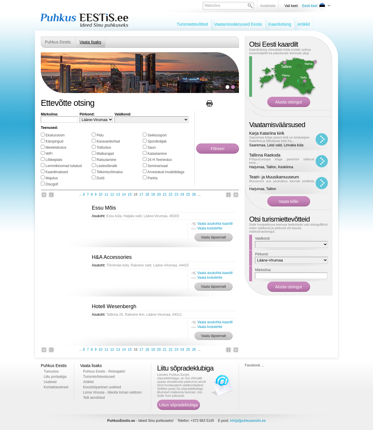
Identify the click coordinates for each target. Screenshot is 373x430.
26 (194, 194)
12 (112, 194)
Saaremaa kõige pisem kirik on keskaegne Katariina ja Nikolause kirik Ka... (279, 139)
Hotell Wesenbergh (114, 306)
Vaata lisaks (90, 42)
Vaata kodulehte (209, 228)
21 (164, 194)
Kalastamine (157, 154)
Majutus (51, 178)
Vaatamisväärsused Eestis (238, 24)
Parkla (152, 178)
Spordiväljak (156, 141)
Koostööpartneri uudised (102, 387)
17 (141, 194)
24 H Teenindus (159, 160)
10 (100, 194)
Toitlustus (103, 147)
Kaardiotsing (279, 24)
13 (118, 194)
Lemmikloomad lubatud (63, 166)
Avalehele (268, 6)
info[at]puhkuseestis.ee (248, 421)
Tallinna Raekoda (264, 155)
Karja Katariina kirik (266, 133)
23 (176, 194)
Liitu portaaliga (55, 377)
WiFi (48, 154)
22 (171, 194)
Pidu (99, 135)
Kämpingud (54, 141)
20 (159, 194)
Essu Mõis (104, 208)
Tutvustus (51, 371)
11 (106, 194)
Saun (151, 147)
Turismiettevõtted (192, 24)
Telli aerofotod (94, 398)
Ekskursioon (54, 135)
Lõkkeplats (53, 160)
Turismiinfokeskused (99, 377)
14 (124, 194)
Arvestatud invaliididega (165, 172)
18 (147, 194)
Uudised (50, 382)
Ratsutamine (106, 160)
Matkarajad (105, 154)
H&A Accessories (112, 257)
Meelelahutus (55, 147)
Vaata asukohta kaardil (215, 224)
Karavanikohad (108, 141)
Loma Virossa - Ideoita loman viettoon (112, 392)
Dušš (100, 178)
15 (129, 194)
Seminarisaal (157, 166)
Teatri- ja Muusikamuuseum (274, 177)
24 (182, 194)
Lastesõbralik (106, 166)
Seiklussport (156, 135)
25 (188, 194)
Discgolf (51, 184)
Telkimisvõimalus (109, 172)
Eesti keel (309, 6)
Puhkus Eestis (58, 42)
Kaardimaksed (56, 172)
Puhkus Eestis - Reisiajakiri (104, 371)
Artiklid (304, 24)
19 (153, 194)
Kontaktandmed (56, 387)
